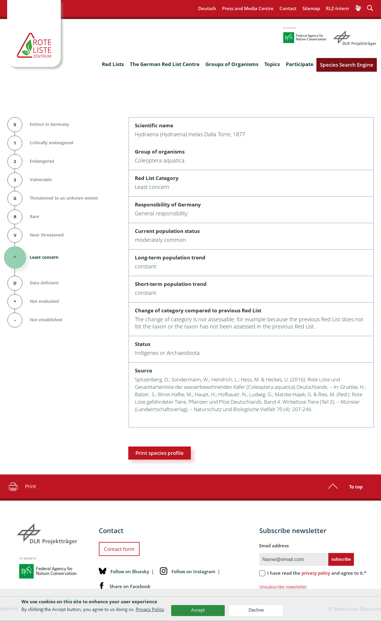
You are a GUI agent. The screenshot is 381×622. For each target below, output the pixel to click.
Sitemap (311, 8)
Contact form (119, 549)
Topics (272, 64)
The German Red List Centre (164, 64)
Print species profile (159, 452)
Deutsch (207, 8)
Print (21, 486)
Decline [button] (256, 610)
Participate (299, 64)
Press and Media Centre (248, 8)
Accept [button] (198, 610)
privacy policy (316, 573)
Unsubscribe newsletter (283, 587)
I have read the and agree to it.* (316, 573)
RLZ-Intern (337, 8)
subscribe (341, 559)
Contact (287, 8)
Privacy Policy (150, 609)
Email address (274, 546)
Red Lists (113, 64)
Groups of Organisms (231, 64)
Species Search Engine (346, 64)
